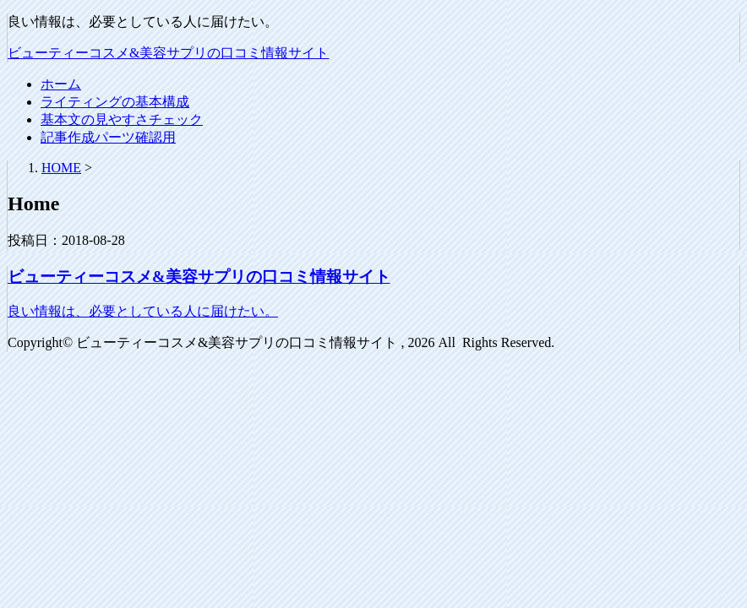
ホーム (61, 84)
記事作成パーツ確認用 (108, 137)
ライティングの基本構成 (115, 102)
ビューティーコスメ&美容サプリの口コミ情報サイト (168, 53)
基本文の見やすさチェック (122, 119)
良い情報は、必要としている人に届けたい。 (143, 311)
